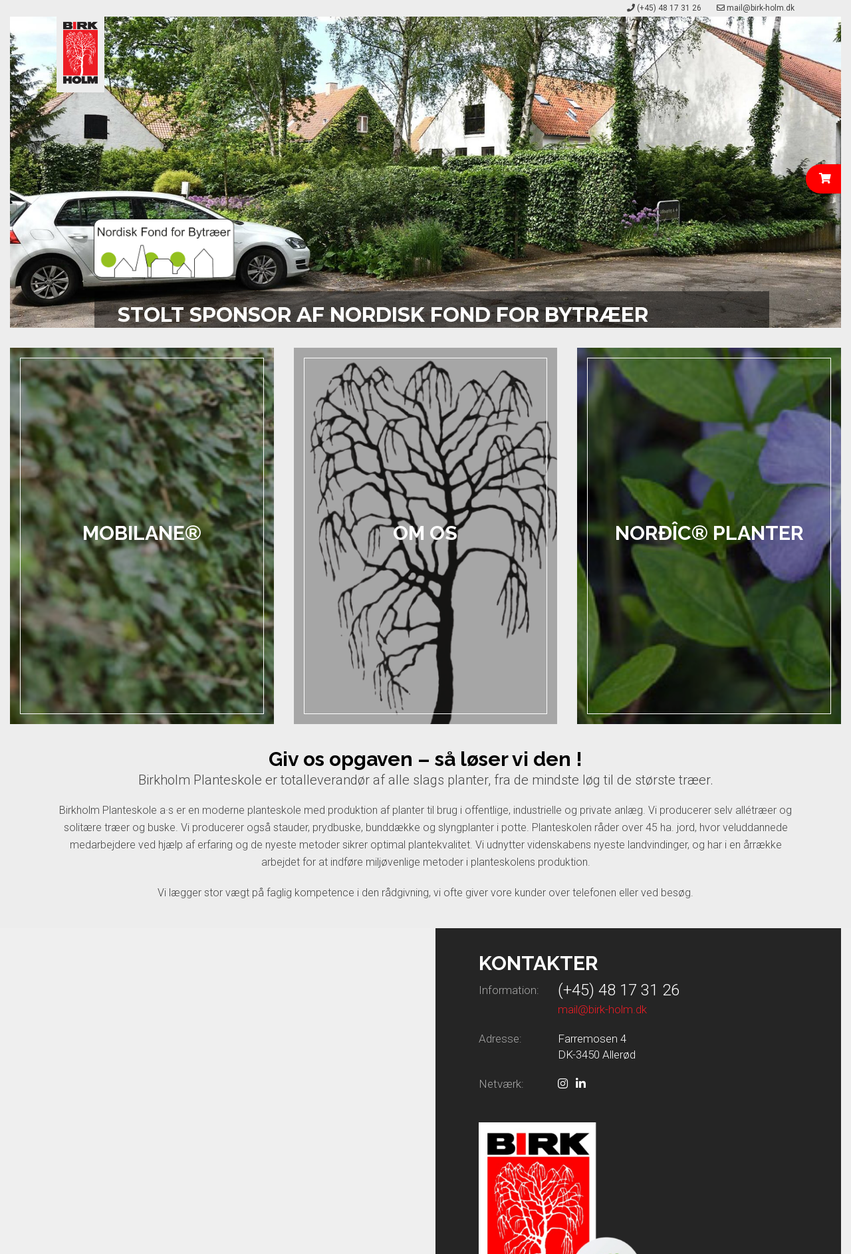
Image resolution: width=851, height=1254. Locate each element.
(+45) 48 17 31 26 (669, 8)
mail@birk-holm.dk (760, 8)
